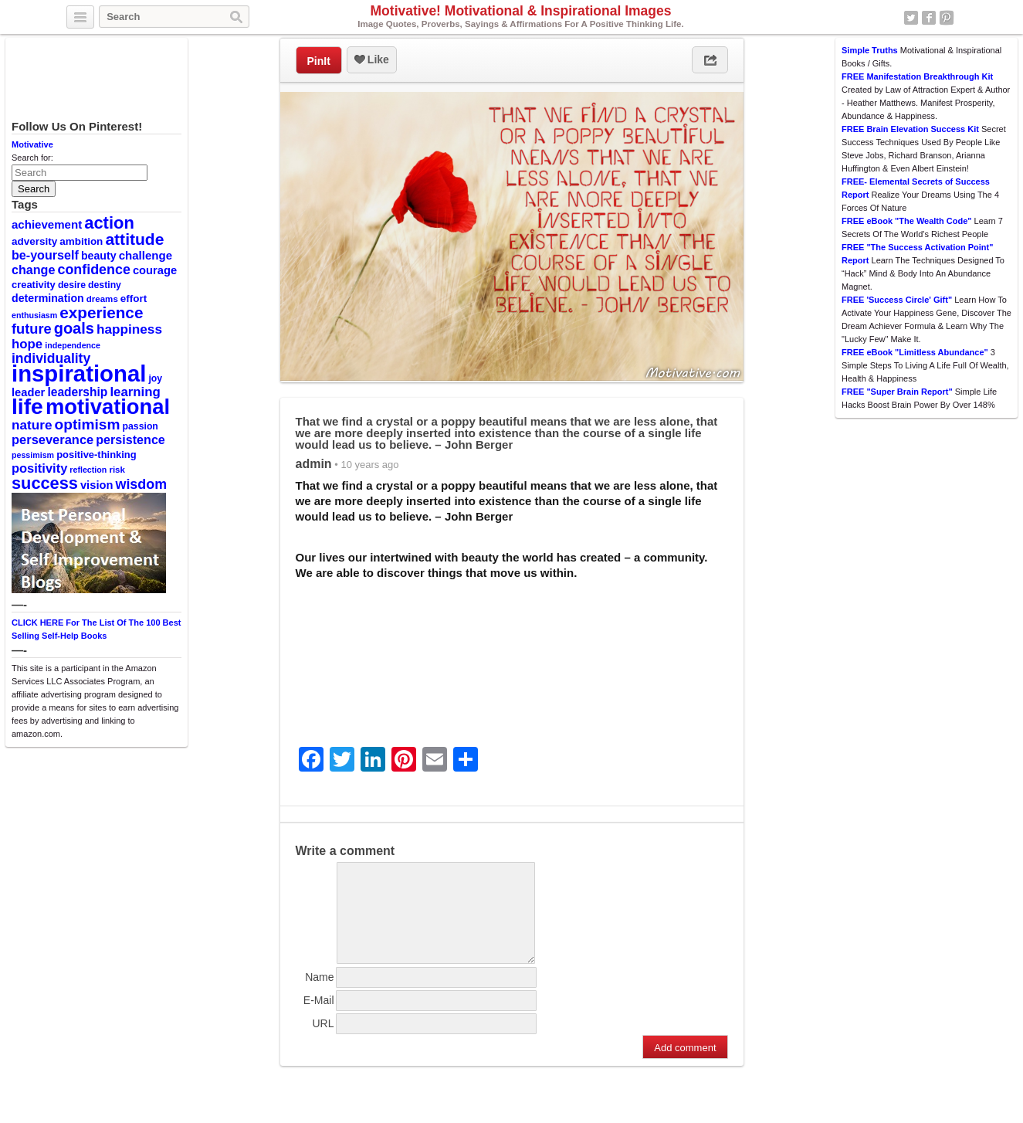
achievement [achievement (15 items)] (47, 224)
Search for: (32, 157)
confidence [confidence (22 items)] (93, 269)
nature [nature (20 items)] (32, 425)
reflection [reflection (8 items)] (88, 469)
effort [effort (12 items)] (133, 298)
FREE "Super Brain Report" (897, 391)
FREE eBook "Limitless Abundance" (915, 352)
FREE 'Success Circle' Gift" (897, 299)
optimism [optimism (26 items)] (87, 424)
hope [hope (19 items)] (27, 344)
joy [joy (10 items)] (155, 378)
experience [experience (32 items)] (101, 312)
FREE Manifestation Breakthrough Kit (917, 76)
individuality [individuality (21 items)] (51, 358)
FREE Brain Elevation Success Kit (910, 129)
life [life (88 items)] (27, 406)
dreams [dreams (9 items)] (102, 299)
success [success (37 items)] (45, 483)
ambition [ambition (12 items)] (81, 241)
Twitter (911, 17)
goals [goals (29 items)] (74, 328)
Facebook (929, 17)
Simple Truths (870, 50)
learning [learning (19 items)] (135, 392)
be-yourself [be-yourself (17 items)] (45, 255)
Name (319, 995)
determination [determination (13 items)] (48, 298)
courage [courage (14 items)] (155, 270)
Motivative (32, 144)
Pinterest (946, 17)
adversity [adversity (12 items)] (34, 241)
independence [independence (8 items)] (72, 345)
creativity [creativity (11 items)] (34, 284)
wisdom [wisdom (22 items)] (142, 484)
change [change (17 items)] (33, 270)
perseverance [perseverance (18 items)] (52, 439)
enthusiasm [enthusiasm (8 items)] (34, 315)
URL (323, 1042)
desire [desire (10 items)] (72, 285)
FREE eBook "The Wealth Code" (907, 221)
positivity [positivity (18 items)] (39, 468)
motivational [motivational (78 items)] (108, 407)
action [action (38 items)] (109, 222)
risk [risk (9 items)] (117, 469)
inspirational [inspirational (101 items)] (79, 373)
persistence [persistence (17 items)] (130, 439)
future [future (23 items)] (32, 329)
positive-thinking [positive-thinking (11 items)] (96, 454)
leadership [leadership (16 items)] (77, 392)
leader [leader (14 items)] (28, 392)
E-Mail (318, 1019)
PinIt (318, 61)
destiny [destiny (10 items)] (104, 285)
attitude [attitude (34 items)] (134, 239)
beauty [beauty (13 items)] (99, 255)
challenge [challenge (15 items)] (145, 255)
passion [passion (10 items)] (140, 426)
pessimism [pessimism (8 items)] (33, 455)
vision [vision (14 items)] (96, 485)
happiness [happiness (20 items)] (129, 329)
